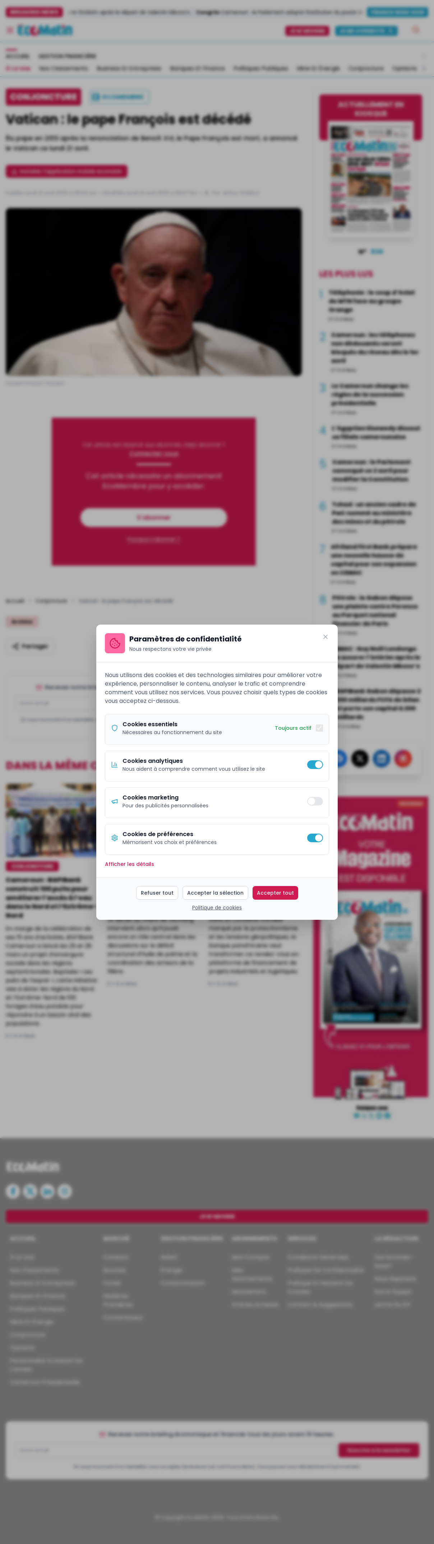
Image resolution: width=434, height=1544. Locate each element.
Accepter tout (275, 892)
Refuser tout (157, 892)
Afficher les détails (129, 864)
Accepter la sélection (215, 892)
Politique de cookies (217, 907)
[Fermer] (325, 636)
